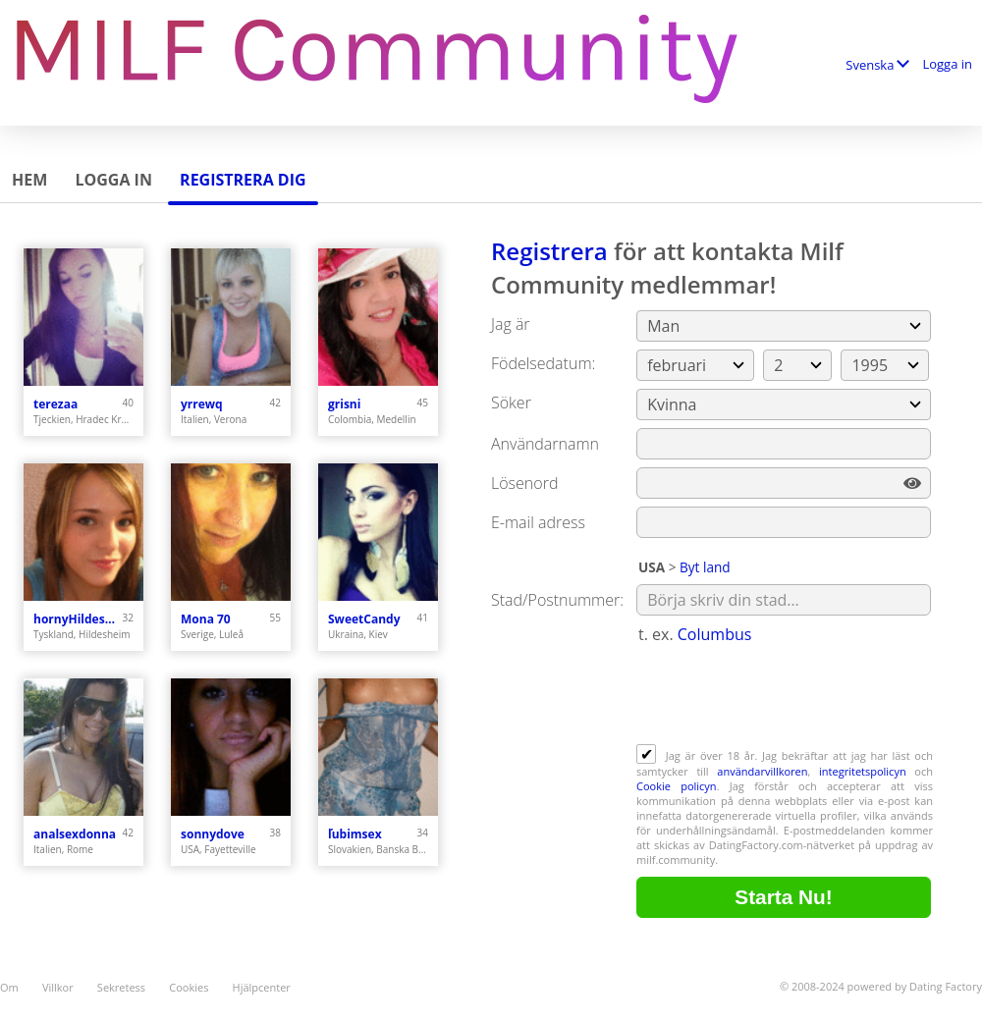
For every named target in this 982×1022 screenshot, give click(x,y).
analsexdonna (74, 834)
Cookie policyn (676, 786)
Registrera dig (243, 179)
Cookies (188, 987)
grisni (344, 404)
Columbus (715, 634)
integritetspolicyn (862, 771)
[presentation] (785, 696)
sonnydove (213, 834)
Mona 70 (206, 619)
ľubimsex (355, 834)
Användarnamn (545, 444)
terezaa (55, 404)
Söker (511, 402)
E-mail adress (538, 522)
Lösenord (524, 483)
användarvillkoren (762, 771)
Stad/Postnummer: (557, 600)
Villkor (58, 987)
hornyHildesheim (78, 619)
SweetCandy (364, 619)
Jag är (510, 324)
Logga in (947, 64)
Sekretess (121, 987)
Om (9, 987)
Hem (29, 179)
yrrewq (202, 404)
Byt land (705, 567)
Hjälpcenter (262, 987)
